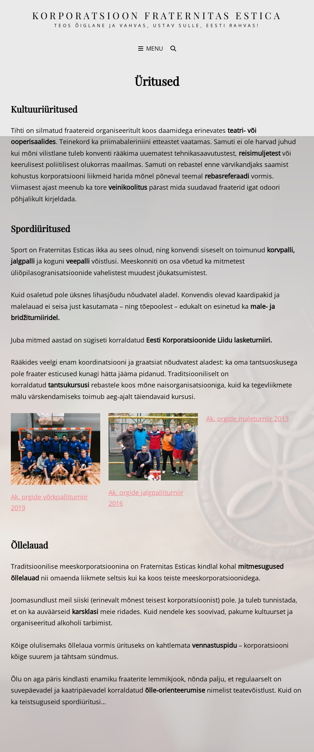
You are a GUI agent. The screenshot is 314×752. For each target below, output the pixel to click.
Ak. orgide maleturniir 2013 (247, 418)
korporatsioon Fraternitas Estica (157, 15)
